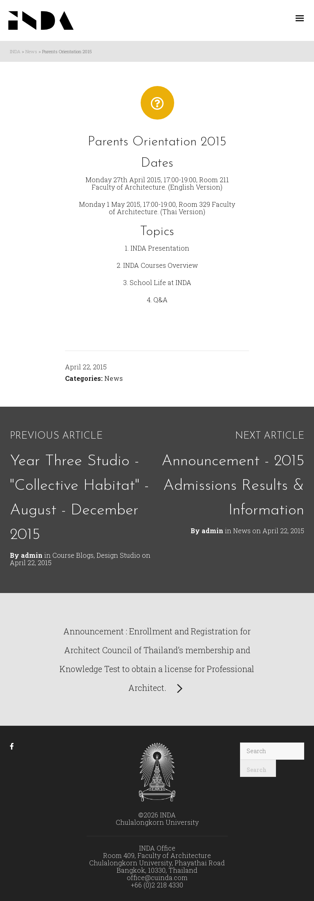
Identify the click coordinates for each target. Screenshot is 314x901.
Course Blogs (73, 555)
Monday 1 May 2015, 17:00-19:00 (127, 204)
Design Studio (118, 555)
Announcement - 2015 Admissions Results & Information (232, 485)
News (113, 378)
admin (212, 530)
